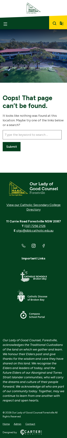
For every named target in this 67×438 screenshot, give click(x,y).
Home (6, 424)
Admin (17, 424)
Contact (30, 424)
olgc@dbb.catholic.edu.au (34, 231)
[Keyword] (32, 134)
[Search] (54, 23)
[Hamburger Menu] (5, 24)
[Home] (33, 189)
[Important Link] (33, 276)
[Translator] (61, 23)
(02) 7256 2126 (35, 226)
